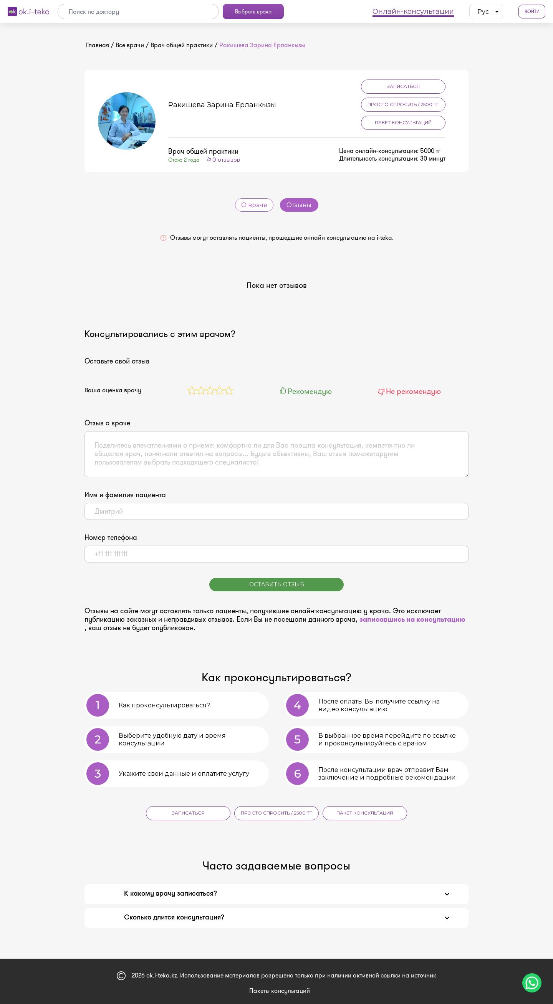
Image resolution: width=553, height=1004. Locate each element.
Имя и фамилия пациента (125, 495)
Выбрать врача (253, 11)
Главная (97, 45)
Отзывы (298, 205)
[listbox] (486, 11)
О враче (254, 205)
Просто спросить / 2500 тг (403, 104)
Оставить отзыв (276, 584)
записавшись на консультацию (412, 619)
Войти (532, 11)
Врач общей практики (182, 45)
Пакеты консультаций (279, 990)
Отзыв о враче (107, 423)
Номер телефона (110, 537)
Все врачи (130, 45)
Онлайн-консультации (413, 11)
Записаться (403, 86)
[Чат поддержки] (531, 982)
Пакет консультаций (403, 122)
